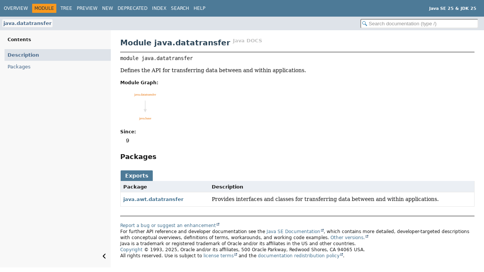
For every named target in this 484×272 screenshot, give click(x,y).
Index (159, 8)
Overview (16, 8)
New (107, 8)
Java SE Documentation (293, 231)
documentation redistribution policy (299, 255)
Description (23, 55)
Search (180, 8)
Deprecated (132, 8)
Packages (19, 67)
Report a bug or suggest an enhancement (168, 225)
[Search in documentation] (419, 23)
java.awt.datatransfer (153, 199)
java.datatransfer (27, 23)
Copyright (131, 249)
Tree (66, 8)
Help (199, 8)
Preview (87, 8)
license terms (218, 255)
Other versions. (347, 237)
